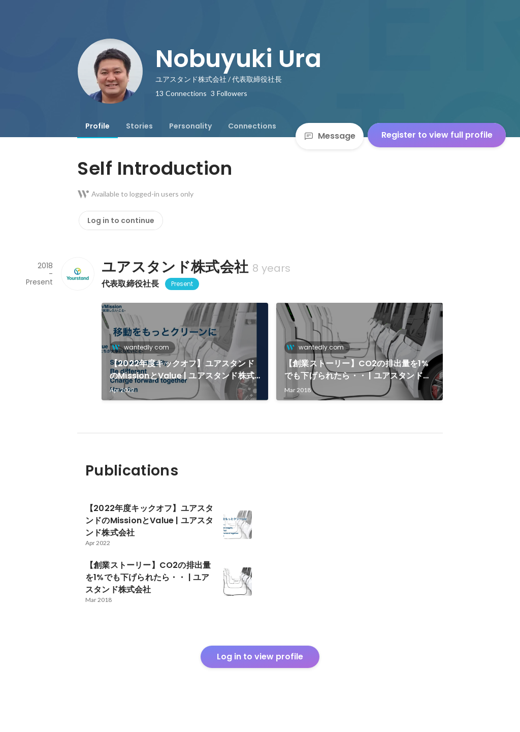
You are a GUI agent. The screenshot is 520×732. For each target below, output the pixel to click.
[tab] (97, 126)
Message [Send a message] (329, 136)
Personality (190, 126)
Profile (97, 126)
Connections (252, 126)
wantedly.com (143, 347)
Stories (139, 126)
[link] (185, 351)
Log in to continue (120, 220)
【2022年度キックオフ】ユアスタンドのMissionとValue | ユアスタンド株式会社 (182, 370)
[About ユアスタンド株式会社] (77, 274)
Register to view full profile (437, 135)
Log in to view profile (260, 656)
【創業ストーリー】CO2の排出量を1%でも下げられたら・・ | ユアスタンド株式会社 (357, 370)
